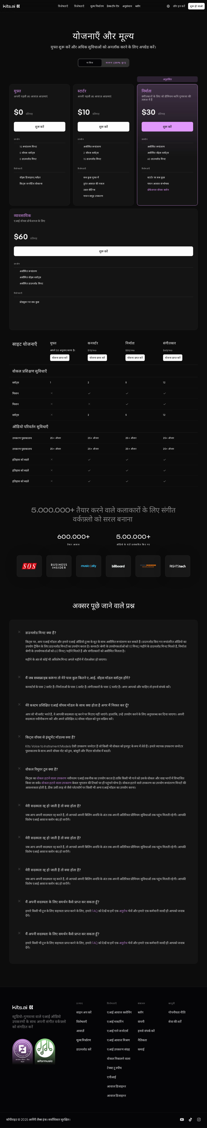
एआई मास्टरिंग (115, 1021)
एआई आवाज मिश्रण (118, 1040)
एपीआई (111, 1077)
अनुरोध (123, 911)
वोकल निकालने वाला (118, 1059)
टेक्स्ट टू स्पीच (114, 1068)
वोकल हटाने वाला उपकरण (51, 778)
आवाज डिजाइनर (116, 1086)
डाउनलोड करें (83, 1049)
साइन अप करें (84, 1012)
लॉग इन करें (179, 6)
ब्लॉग (140, 1012)
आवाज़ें (80, 1031)
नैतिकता (142, 1040)
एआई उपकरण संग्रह (118, 1049)
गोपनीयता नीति (176, 1012)
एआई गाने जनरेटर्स (117, 1031)
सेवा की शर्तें (174, 1021)
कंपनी (141, 1021)
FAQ (95, 911)
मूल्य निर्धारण (83, 1040)
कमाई (141, 1049)
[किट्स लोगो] (11, 6)
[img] (182, 1119)
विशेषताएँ (63, 6)
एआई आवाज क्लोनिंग (119, 1012)
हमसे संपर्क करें (146, 1031)
